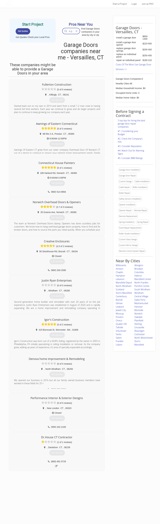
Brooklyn (138, 268)
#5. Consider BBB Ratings (130, 158)
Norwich (138, 313)
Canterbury (121, 296)
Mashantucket (141, 303)
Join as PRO (147, 4)
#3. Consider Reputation (130, 146)
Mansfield (139, 344)
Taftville (119, 327)
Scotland (120, 289)
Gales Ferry (139, 299)
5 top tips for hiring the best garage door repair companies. (131, 123)
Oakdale (138, 317)
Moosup (120, 313)
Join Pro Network (71, 497)
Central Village (141, 296)
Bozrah (119, 299)
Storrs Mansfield (124, 292)
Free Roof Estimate (37, 508)
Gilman (119, 303)
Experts (67, 501)
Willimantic (121, 265)
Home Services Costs (38, 497)
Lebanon (120, 279)
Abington (138, 265)
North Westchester (143, 337)
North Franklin (141, 282)
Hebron (138, 275)
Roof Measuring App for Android (77, 512)
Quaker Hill (121, 323)
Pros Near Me (35, 501)
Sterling (138, 323)
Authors (110, 504)
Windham (139, 292)
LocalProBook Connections (119, 508)
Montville (138, 310)
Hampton (120, 275)
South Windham (142, 289)
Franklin (120, 341)
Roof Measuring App (72, 504)
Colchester (139, 334)
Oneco (119, 320)
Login (134, 4)
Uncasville (139, 327)
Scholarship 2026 (114, 497)
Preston (119, 317)
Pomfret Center (142, 285)
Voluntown (121, 330)
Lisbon (119, 344)
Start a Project (120, 4)
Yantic (119, 334)
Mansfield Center (142, 279)
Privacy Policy (113, 501)
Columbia (139, 272)
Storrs (137, 341)
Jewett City (121, 310)
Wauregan (139, 330)
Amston (119, 268)
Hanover (138, 306)
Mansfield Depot (124, 282)
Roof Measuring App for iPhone (77, 508)
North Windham (124, 285)
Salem (119, 337)
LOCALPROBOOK (24, 3)
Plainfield (138, 320)
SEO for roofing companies (118, 512)
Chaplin (119, 272)
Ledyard (120, 306)
